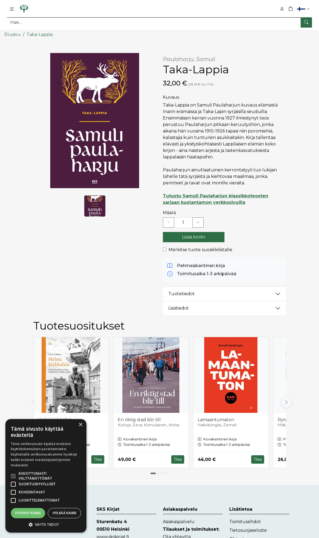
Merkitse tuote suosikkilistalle (200, 249)
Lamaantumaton (216, 419)
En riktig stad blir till (139, 419)
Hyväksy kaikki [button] (28, 513)
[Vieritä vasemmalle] (33, 402)
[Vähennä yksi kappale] (168, 222)
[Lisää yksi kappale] (198, 222)
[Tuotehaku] (159, 22)
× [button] (80, 425)
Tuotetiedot (181, 293)
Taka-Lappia (39, 34)
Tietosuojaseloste (248, 530)
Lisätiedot (178, 308)
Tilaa (98, 459)
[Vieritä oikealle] (286, 402)
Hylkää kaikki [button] (64, 513)
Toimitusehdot (245, 521)
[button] (304, 8)
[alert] (45, 476)
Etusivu (12, 34)
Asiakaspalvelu (178, 521)
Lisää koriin (193, 237)
